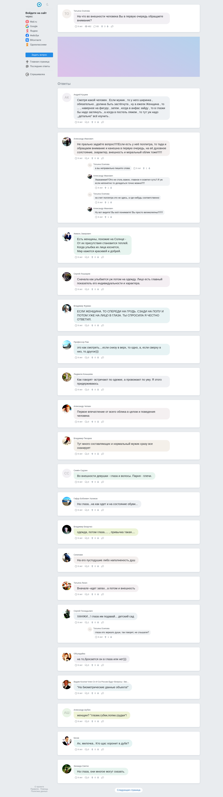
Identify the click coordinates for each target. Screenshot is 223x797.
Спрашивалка (35, 74)
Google (32, 26)
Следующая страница (128, 790)
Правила (35, 789)
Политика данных (39, 791)
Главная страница (37, 62)
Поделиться (112, 26)
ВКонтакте (33, 40)
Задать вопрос (39, 55)
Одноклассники (36, 44)
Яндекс (32, 31)
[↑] (102, 26)
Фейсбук (32, 35)
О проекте (39, 787)
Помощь (44, 789)
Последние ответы (38, 66)
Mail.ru (31, 21)
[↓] (107, 26)
